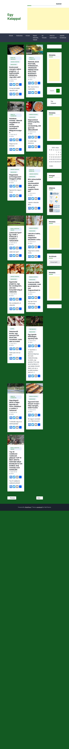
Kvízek (28, 35)
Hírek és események (53, 36)
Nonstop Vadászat (13, 58)
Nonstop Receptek (31, 170)
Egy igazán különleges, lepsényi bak (33, 336)
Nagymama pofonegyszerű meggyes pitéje (15, 177)
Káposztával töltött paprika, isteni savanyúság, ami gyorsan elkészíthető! (34, 125)
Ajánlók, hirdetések (63, 36)
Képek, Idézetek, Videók (36, 38)
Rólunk (11, 35)
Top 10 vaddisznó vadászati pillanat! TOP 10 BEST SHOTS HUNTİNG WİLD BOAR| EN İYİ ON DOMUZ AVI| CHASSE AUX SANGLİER (15, 461)
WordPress (28, 507)
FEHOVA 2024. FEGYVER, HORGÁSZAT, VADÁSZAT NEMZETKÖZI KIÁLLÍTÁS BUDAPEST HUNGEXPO (33, 69)
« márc (51, 166)
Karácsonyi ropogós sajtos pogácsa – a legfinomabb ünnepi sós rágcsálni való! (15, 72)
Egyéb (12, 328)
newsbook (39, 507)
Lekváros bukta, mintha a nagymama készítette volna (34, 236)
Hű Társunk (44, 36)
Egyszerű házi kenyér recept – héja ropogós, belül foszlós (34, 405)
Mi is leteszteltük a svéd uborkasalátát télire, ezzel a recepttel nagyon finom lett (34, 185)
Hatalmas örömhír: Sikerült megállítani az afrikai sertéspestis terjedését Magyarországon (15, 125)
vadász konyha (15, 61)
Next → (40, 498)
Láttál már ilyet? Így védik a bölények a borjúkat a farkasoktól (15, 237)
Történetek (32, 329)
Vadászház (19, 35)
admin (12, 81)
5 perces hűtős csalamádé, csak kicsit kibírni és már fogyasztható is (34, 286)
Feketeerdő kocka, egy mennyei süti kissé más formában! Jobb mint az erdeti (15, 336)
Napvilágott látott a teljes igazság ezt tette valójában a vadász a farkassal (15, 405)
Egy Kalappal (14, 17)
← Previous (12, 498)
